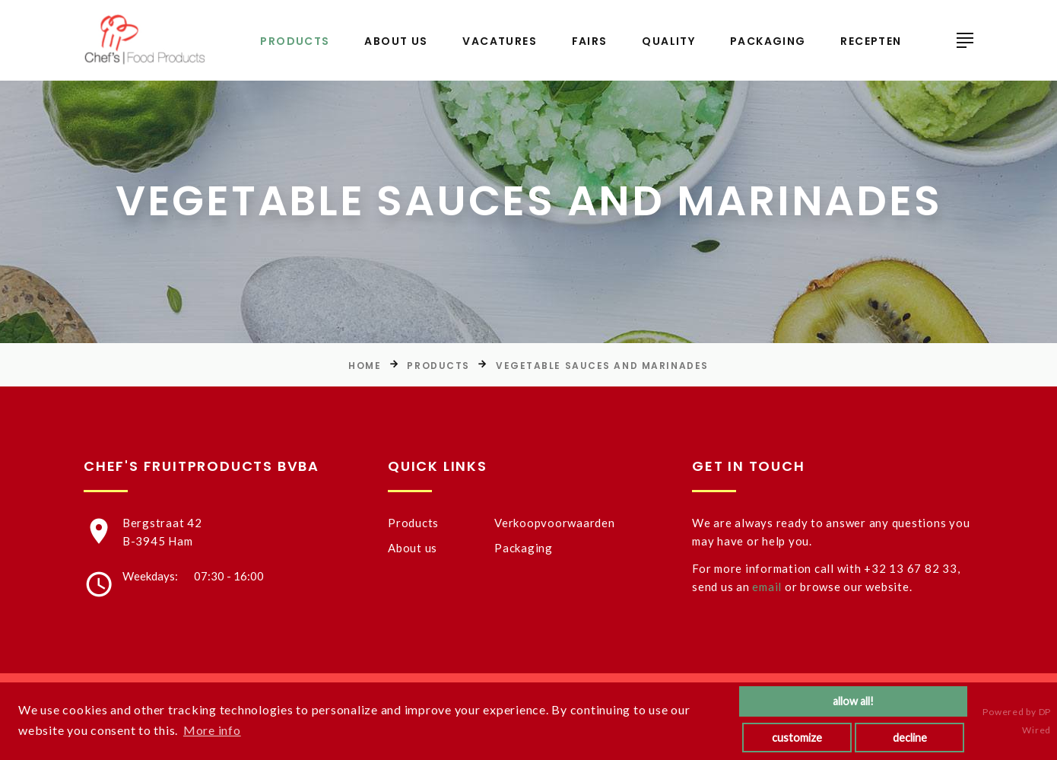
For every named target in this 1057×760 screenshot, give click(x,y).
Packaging (768, 41)
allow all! (853, 701)
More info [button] (212, 730)
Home (364, 365)
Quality (668, 41)
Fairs (590, 41)
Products (294, 41)
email (767, 586)
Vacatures (499, 41)
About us (395, 41)
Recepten (870, 41)
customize (797, 737)
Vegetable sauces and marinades (602, 365)
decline (910, 737)
